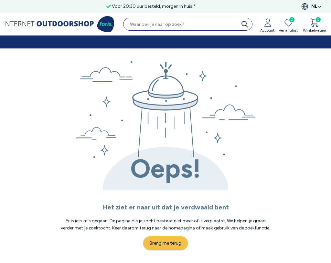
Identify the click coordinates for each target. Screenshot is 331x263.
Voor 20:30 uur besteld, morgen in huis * (154, 6)
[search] (246, 24)
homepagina (181, 228)
